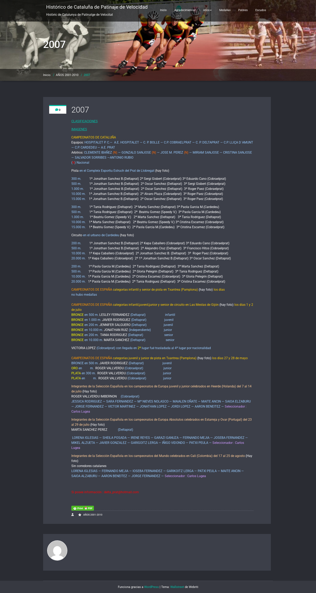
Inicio (163, 10)
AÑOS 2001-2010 (67, 75)
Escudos (260, 10)
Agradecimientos (184, 10)
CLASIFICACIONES (84, 121)
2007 (87, 75)
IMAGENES (79, 129)
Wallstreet (177, 587)
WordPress (151, 587)
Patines (243, 10)
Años (207, 10)
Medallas (225, 10)
